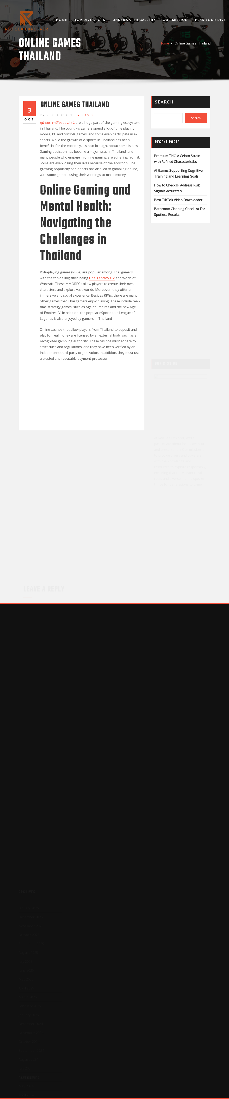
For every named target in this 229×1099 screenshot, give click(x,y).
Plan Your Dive (210, 20)
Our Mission (175, 20)
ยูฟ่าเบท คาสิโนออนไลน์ (57, 122)
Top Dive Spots (89, 20)
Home (61, 20)
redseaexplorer (57, 115)
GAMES (87, 115)
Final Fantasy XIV (102, 278)
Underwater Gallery (134, 20)
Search (164, 102)
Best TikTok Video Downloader (178, 200)
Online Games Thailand (193, 43)
